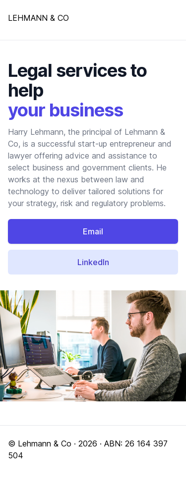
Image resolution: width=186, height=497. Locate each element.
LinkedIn (93, 262)
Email (93, 231)
